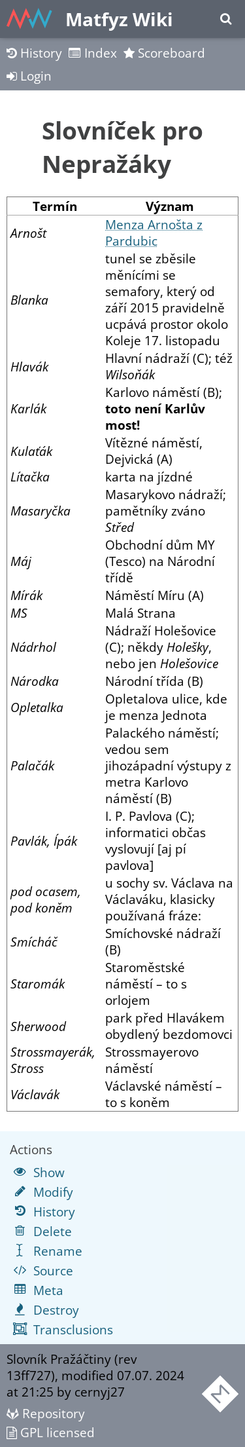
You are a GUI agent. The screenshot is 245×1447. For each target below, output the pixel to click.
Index (93, 53)
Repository (46, 1413)
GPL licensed (51, 1432)
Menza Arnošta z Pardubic (154, 232)
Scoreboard (164, 53)
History (34, 53)
